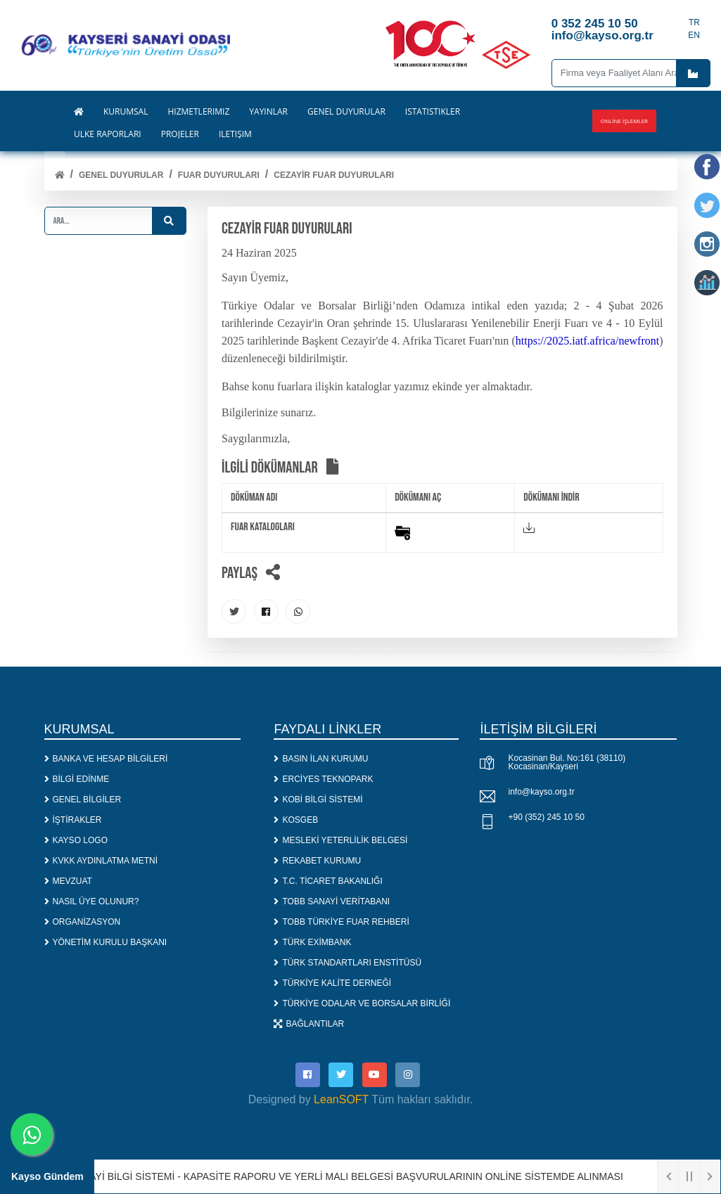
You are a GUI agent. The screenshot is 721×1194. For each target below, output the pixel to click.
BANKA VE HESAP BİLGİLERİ (106, 759)
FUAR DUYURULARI (219, 175)
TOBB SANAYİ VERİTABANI (332, 901)
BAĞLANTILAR (309, 1024)
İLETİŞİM (235, 134)
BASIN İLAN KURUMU (321, 759)
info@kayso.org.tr (541, 792)
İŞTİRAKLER (73, 820)
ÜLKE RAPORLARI (107, 134)
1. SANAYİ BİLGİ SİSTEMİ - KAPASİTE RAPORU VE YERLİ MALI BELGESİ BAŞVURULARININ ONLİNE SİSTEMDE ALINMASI (341, 1176)
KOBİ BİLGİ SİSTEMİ (318, 799)
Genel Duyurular (121, 175)
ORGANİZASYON (82, 922)
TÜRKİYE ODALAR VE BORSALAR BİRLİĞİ (362, 1003)
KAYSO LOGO (76, 840)
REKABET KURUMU (317, 861)
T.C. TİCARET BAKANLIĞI (328, 881)
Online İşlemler (624, 120)
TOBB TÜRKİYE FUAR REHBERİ (341, 922)
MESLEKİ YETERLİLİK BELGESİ (340, 840)
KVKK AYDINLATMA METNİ (101, 861)
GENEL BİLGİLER (83, 799)
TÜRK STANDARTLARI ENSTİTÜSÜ (347, 963)
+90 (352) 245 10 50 (546, 817)
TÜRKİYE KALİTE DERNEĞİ (332, 983)
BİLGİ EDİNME (77, 779)
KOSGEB (296, 820)
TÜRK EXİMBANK (312, 942)
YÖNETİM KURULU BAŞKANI (105, 942)
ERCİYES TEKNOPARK (323, 779)
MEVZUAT (68, 881)
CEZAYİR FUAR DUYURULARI (334, 175)
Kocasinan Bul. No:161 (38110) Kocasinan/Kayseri (566, 762)
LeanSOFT (341, 1099)
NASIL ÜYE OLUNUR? (91, 901)
